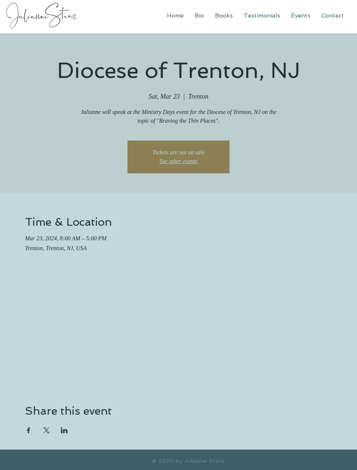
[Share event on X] (46, 430)
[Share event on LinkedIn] (64, 430)
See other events (178, 161)
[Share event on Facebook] (28, 430)
